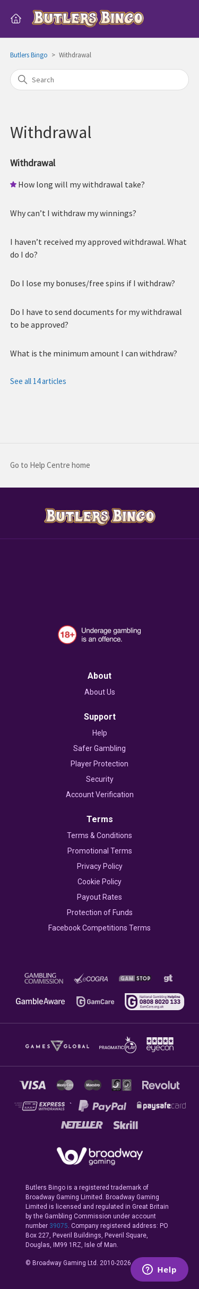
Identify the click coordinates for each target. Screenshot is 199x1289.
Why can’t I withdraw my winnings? (73, 213)
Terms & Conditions (99, 835)
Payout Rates (99, 897)
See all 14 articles (38, 381)
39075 (58, 1226)
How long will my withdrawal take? (81, 184)
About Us (99, 692)
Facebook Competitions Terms (99, 928)
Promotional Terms (99, 851)
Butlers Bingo (29, 54)
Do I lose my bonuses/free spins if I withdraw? (92, 283)
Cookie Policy (99, 881)
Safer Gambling (99, 748)
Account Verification (100, 794)
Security (100, 779)
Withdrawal (32, 163)
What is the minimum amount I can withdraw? (93, 353)
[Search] (99, 79)
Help (99, 733)
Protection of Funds (100, 912)
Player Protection (99, 763)
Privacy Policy (100, 866)
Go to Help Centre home (50, 465)
